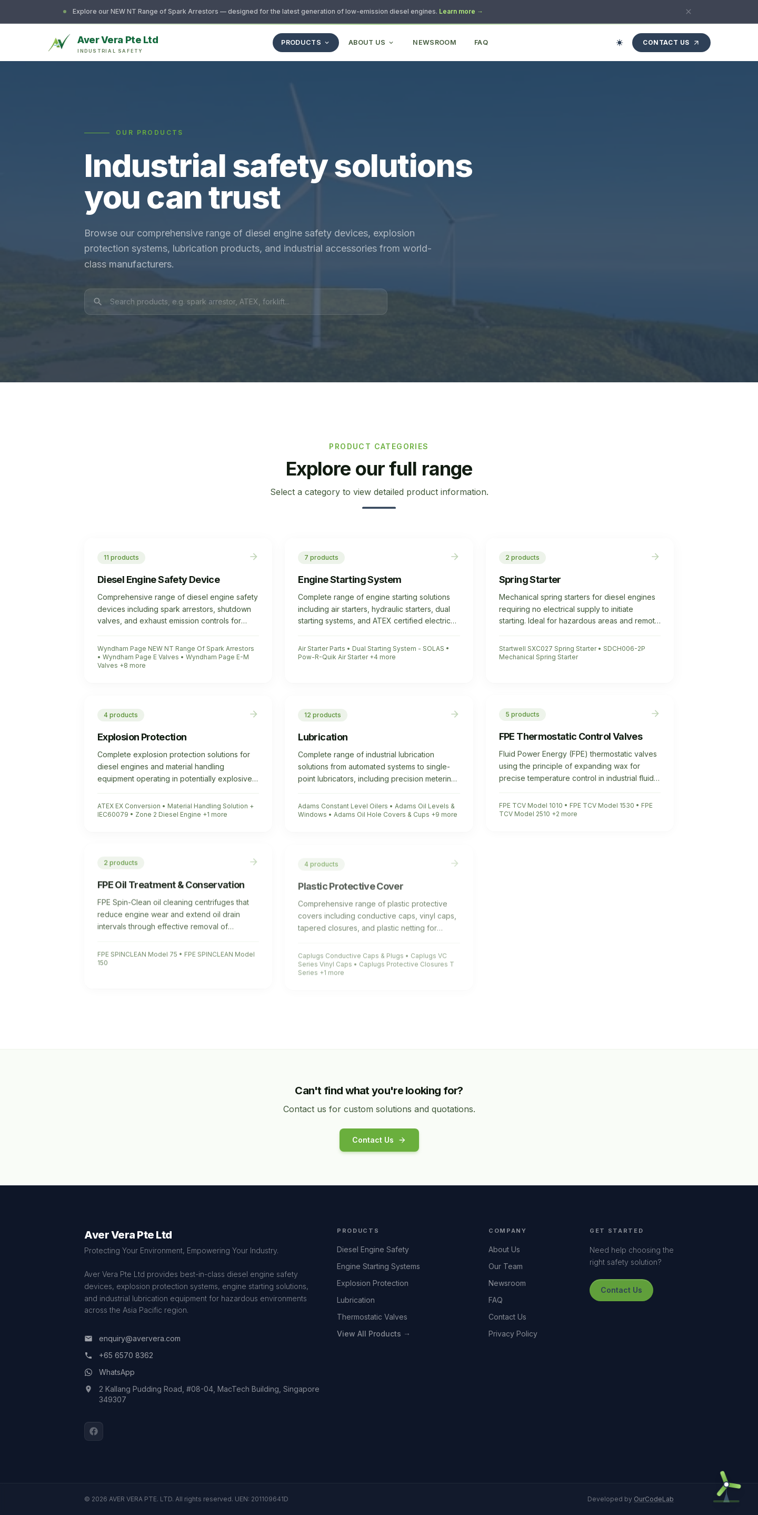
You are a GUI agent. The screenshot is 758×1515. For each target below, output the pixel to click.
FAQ (495, 1299)
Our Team (505, 1266)
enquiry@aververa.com (132, 1338)
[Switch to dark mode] (619, 42)
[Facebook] (93, 1431)
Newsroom (507, 1283)
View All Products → (374, 1333)
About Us (504, 1249)
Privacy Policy (512, 1333)
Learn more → (461, 11)
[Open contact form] (726, 1483)
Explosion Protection (372, 1283)
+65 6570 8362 (118, 1355)
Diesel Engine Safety (373, 1249)
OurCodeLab (654, 1499)
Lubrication (356, 1299)
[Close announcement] (688, 11)
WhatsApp (109, 1372)
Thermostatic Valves (372, 1316)
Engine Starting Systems (378, 1266)
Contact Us (671, 42)
